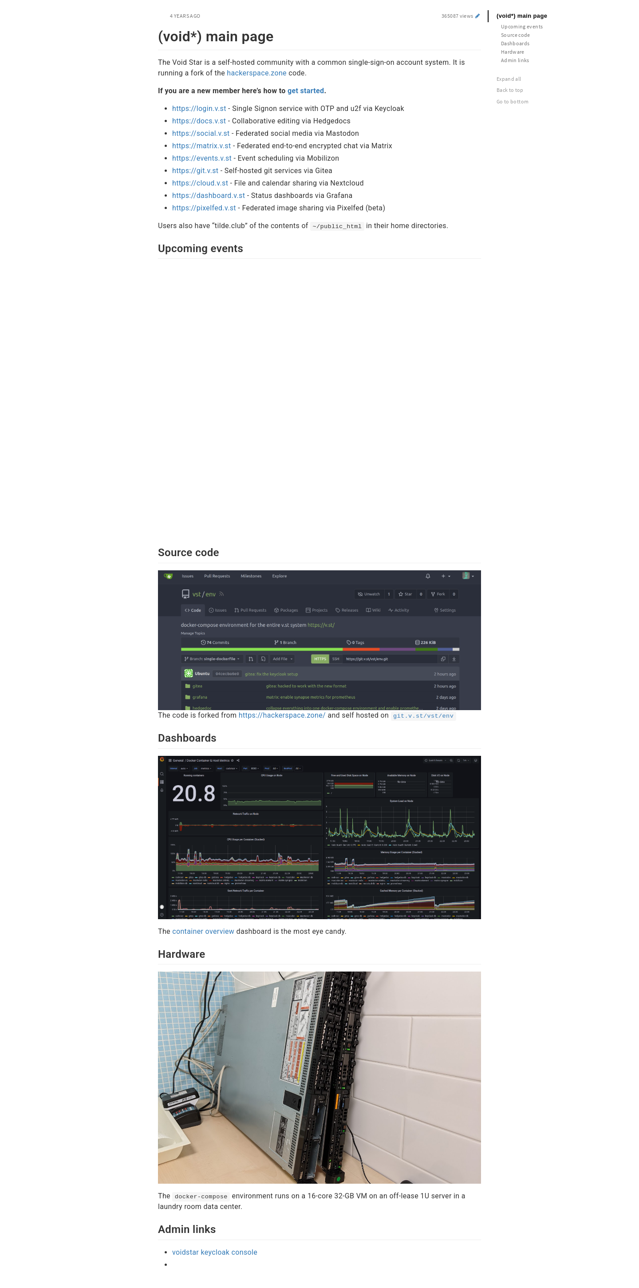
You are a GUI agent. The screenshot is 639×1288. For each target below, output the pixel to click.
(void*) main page (522, 15)
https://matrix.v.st (201, 146)
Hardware (513, 51)
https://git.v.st (195, 170)
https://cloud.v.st (200, 183)
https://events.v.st (202, 158)
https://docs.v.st (199, 121)
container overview (203, 931)
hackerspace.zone (257, 73)
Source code (515, 35)
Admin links (515, 60)
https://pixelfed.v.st (204, 208)
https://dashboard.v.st (208, 195)
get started (306, 91)
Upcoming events (522, 26)
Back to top (510, 90)
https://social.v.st (201, 133)
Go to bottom (513, 101)
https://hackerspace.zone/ (282, 715)
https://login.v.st (199, 108)
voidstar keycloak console (214, 1252)
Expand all (509, 78)
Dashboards (515, 43)
